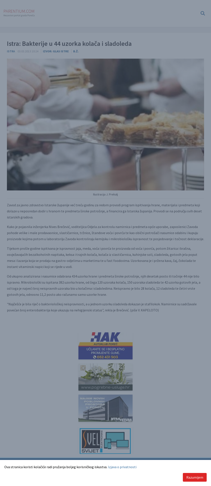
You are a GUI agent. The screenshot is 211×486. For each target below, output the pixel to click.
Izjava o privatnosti (122, 467)
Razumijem (194, 477)
